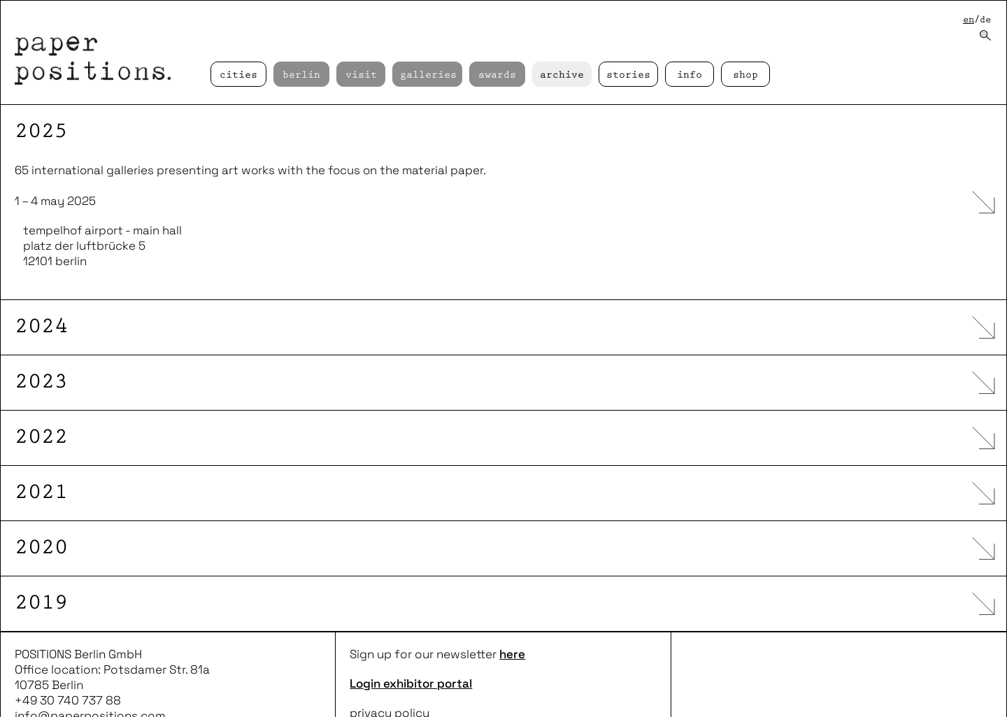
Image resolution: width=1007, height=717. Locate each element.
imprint (370, 701)
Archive (562, 75)
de (985, 20)
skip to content (0, 0)
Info (689, 75)
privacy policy (389, 685)
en (968, 20)
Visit (361, 75)
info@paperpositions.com (90, 688)
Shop (745, 75)
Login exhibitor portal (411, 656)
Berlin (301, 75)
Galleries (428, 75)
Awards (497, 75)
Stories (628, 75)
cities (238, 75)
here (512, 626)
